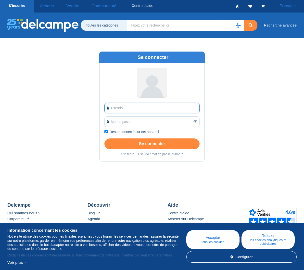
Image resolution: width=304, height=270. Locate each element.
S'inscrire (17, 5)
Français (291, 5)
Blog (94, 211)
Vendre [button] (66, 5)
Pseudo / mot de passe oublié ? (160, 152)
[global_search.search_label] (185, 23)
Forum (93, 223)
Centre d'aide (178, 211)
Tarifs (11, 223)
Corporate (18, 217)
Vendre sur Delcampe (185, 223)
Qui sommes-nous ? (23, 211)
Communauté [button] (91, 5)
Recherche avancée (280, 24)
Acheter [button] (45, 5)
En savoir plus (54, 263)
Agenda (94, 217)
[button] (238, 23)
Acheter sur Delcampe (185, 217)
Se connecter (152, 142)
